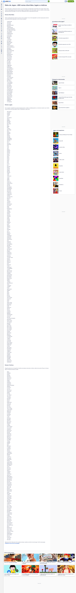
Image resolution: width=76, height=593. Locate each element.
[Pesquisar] (48, 1)
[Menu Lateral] (2, 1)
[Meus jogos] (70, 1)
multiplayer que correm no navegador (12, 543)
